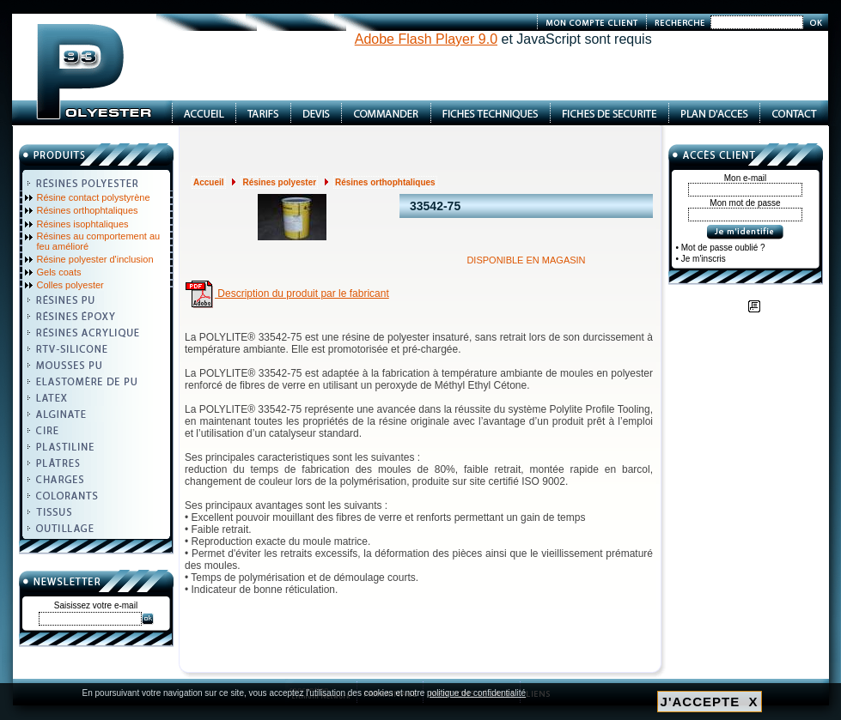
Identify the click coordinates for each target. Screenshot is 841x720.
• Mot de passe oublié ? (720, 247)
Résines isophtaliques (83, 224)
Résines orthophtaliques (87, 210)
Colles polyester (70, 285)
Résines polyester (279, 182)
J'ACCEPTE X (710, 701)
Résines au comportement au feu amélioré (99, 241)
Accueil (208, 182)
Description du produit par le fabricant (287, 293)
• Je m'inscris (701, 258)
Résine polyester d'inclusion (95, 259)
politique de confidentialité (476, 693)
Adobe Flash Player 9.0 (426, 39)
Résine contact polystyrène (93, 197)
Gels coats (59, 272)
